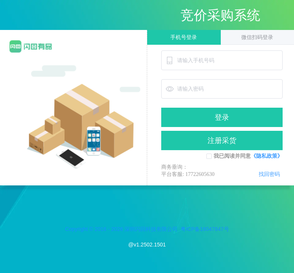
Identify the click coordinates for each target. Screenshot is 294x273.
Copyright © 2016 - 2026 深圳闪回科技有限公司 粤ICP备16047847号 (147, 229)
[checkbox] (209, 156)
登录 (222, 117)
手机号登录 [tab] (183, 37)
